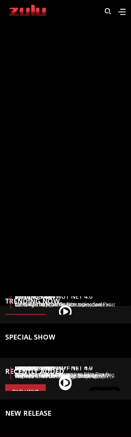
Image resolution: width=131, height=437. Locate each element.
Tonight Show (35, 297)
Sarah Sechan (34, 368)
